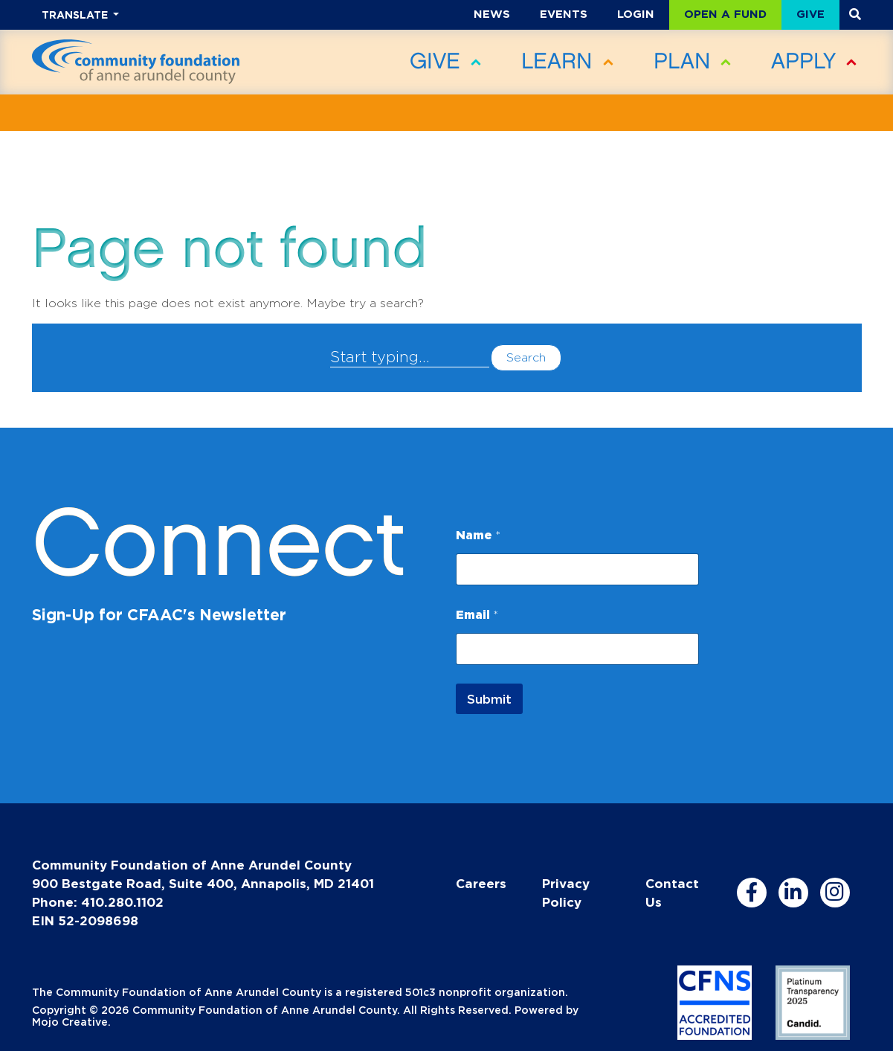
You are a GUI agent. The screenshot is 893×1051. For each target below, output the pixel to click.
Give (810, 13)
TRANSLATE (76, 14)
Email (477, 614)
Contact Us (672, 892)
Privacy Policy (566, 892)
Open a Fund (725, 13)
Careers (481, 883)
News (492, 13)
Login (635, 13)
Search (526, 357)
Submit (489, 699)
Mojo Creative (70, 1021)
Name (478, 534)
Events (563, 13)
